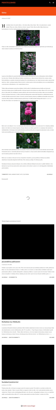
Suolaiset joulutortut (10, 382)
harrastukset (16, 174)
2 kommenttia (13, 277)
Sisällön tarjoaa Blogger (28, 406)
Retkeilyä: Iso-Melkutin (11, 322)
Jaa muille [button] (49, 174)
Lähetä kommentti (14, 337)
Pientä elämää (8, 3)
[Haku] (50, 2)
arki (10, 174)
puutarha (26, 174)
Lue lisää (51, 277)
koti (21, 174)
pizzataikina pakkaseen (11, 262)
